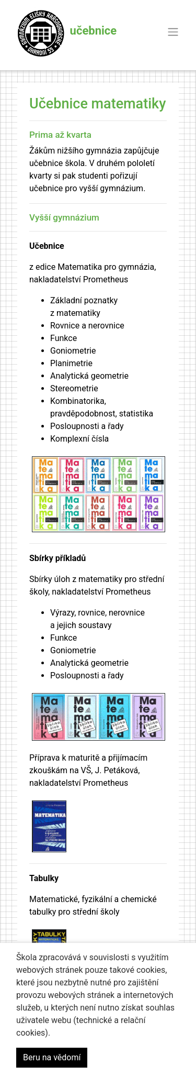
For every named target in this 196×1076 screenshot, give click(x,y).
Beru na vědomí (51, 1057)
